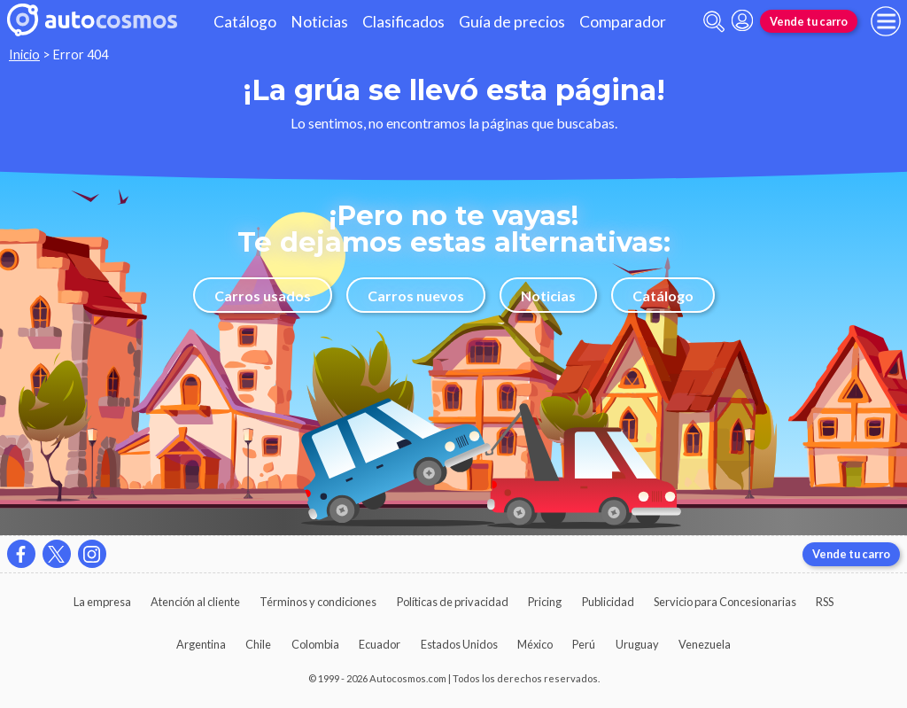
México (535, 644)
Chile (258, 644)
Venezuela (704, 644)
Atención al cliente (195, 602)
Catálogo (244, 21)
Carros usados (262, 295)
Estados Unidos (459, 644)
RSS (824, 602)
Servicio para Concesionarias (725, 602)
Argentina (201, 644)
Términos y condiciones (318, 602)
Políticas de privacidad (452, 602)
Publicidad (608, 602)
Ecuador (379, 644)
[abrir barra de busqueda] (714, 22)
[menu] (886, 21)
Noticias (319, 21)
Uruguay (637, 644)
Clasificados (403, 21)
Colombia (315, 644)
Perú (583, 644)
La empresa (102, 602)
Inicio (24, 54)
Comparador (622, 21)
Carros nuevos (416, 295)
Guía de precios (512, 21)
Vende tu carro (809, 21)
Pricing (545, 602)
